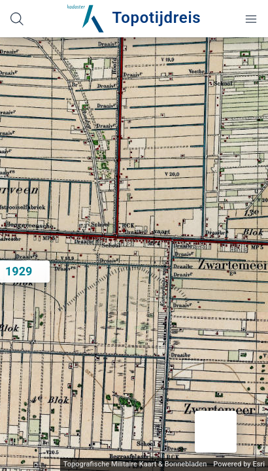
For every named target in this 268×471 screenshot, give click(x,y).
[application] (134, 254)
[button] (216, 432)
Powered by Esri (239, 464)
